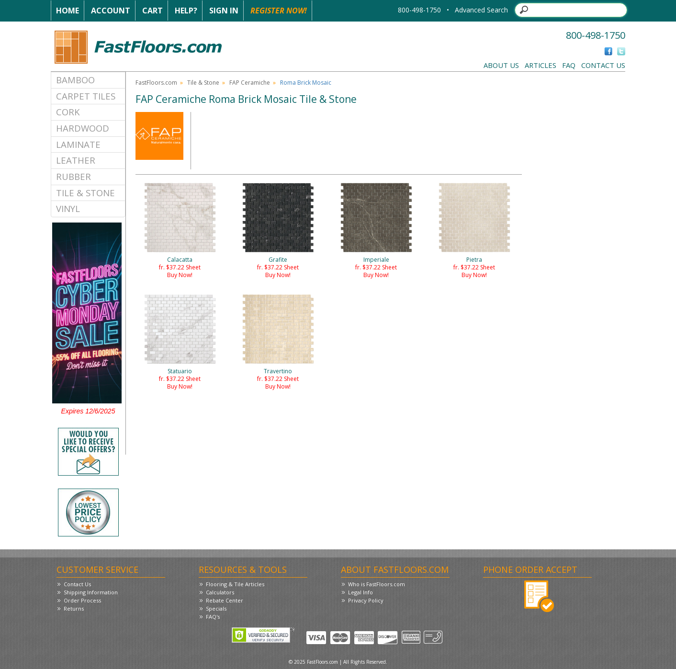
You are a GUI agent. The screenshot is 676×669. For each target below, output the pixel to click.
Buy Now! (179, 275)
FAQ (568, 65)
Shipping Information (91, 592)
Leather (75, 160)
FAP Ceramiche (249, 82)
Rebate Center (224, 600)
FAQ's (213, 616)
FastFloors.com (156, 82)
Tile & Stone (85, 193)
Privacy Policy (365, 600)
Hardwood (82, 128)
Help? (186, 10)
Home (67, 10)
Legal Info (360, 592)
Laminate (78, 144)
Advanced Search (481, 9)
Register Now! (278, 10)
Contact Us (603, 65)
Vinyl (68, 208)
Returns (74, 608)
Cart (152, 10)
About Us (501, 65)
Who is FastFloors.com (376, 584)
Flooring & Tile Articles (235, 584)
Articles (540, 65)
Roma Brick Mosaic (305, 82)
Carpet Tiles (85, 96)
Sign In (223, 10)
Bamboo (75, 80)
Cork (68, 112)
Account (110, 10)
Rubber (73, 176)
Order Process (82, 600)
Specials (216, 608)
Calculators (220, 592)
